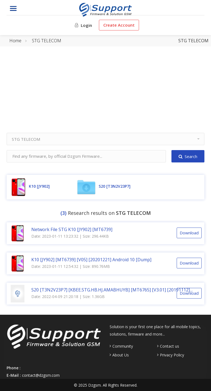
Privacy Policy (172, 355)
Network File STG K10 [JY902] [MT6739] (71, 229)
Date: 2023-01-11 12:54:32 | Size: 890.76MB (70, 266)
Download (189, 232)
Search (188, 156)
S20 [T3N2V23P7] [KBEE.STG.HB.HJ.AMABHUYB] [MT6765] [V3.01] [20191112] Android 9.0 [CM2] (110, 289)
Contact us (169, 346)
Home (15, 41)
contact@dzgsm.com (41, 375)
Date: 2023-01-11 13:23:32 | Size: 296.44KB (70, 235)
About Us (120, 355)
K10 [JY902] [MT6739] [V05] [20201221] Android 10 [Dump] (91, 259)
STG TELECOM (46, 41)
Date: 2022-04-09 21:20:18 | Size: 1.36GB (68, 296)
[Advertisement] (105, 94)
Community (122, 346)
